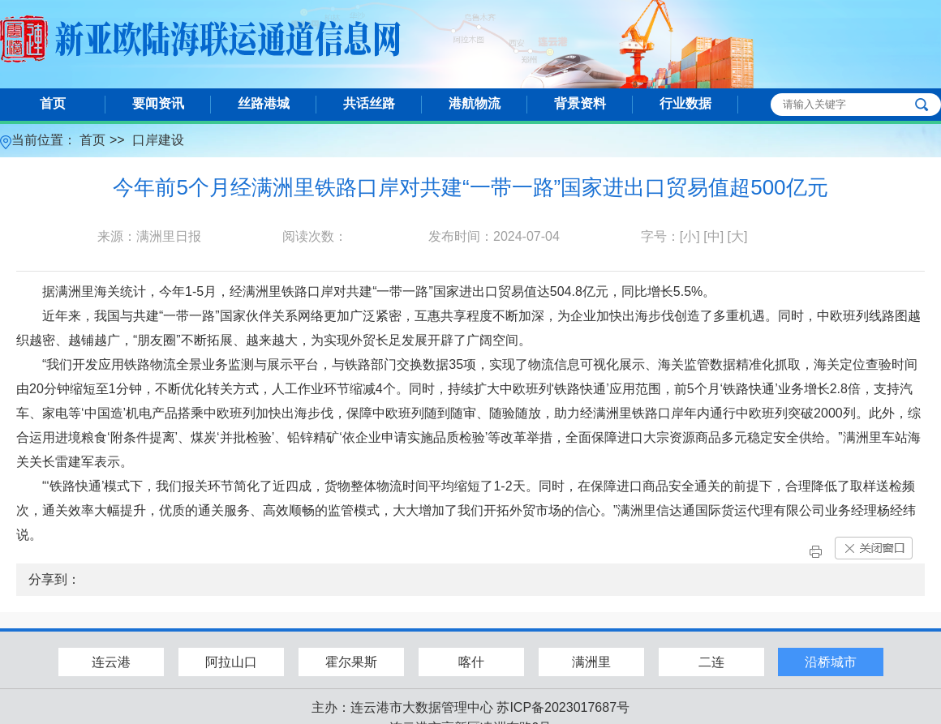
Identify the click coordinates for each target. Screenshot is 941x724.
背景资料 (580, 103)
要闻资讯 (158, 103)
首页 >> (103, 140)
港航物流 (475, 103)
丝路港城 (264, 103)
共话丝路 (369, 103)
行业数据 (685, 103)
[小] (690, 236)
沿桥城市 (831, 662)
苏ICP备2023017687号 (562, 707)
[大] (738, 236)
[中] (713, 236)
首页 (53, 103)
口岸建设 (158, 140)
